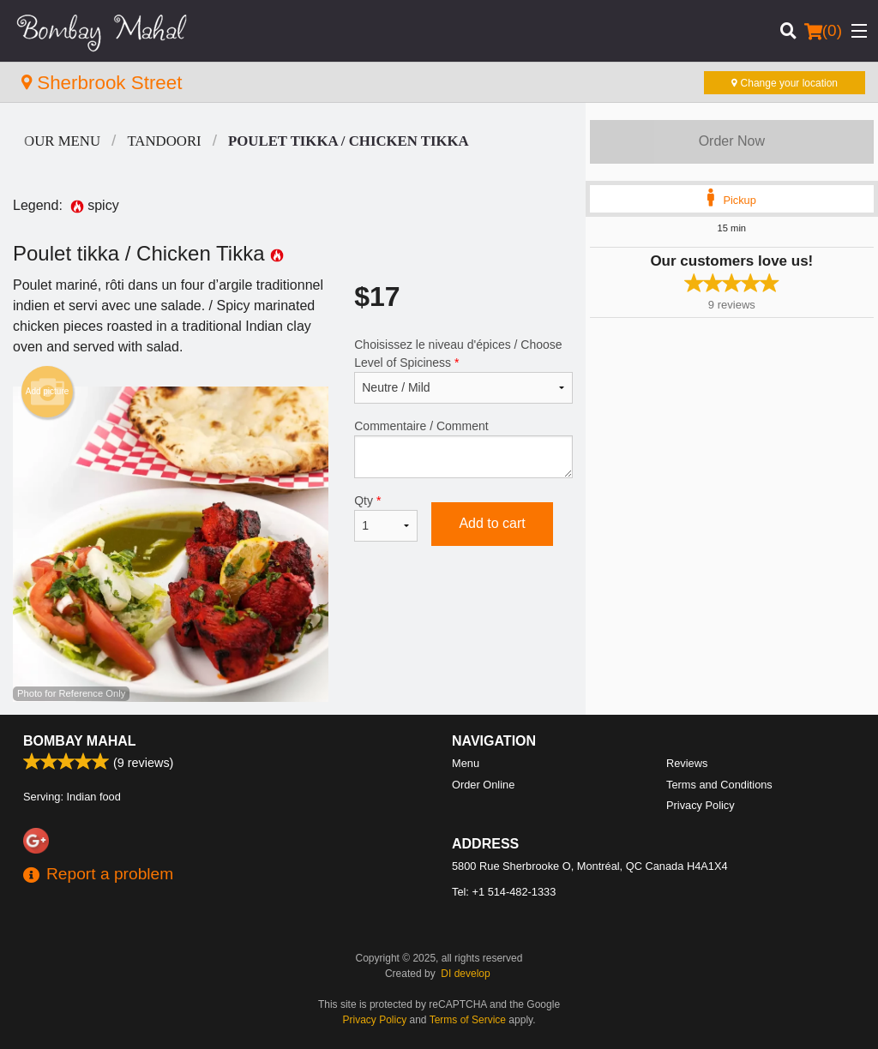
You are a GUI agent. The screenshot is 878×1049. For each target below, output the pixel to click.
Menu (465, 763)
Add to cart (492, 523)
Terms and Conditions (719, 784)
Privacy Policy (700, 805)
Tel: (504, 891)
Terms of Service (468, 1020)
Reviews (686, 763)
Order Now (732, 141)
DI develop (465, 974)
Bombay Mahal (79, 741)
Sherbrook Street (102, 82)
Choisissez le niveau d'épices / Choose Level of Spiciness (463, 371)
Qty (386, 518)
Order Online (483, 784)
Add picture (47, 391)
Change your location (784, 83)
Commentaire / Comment (463, 448)
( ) (823, 31)
